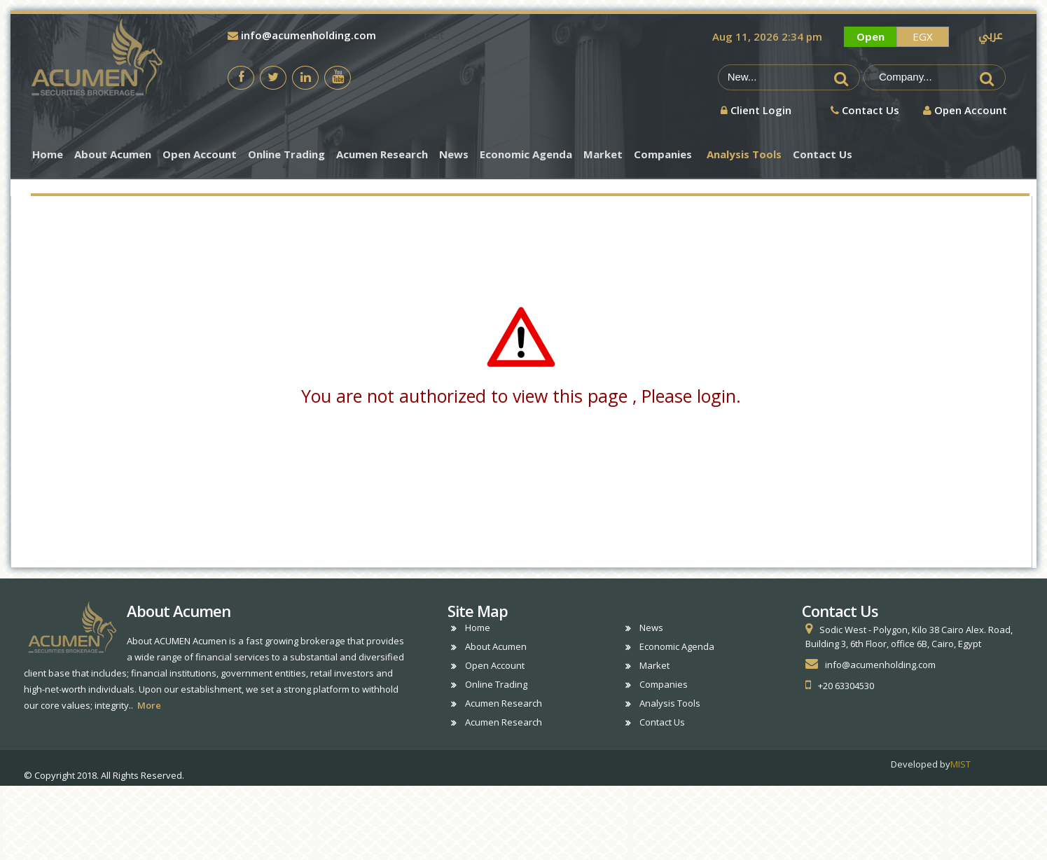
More (149, 705)
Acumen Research (382, 154)
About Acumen (112, 154)
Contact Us (822, 154)
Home (47, 154)
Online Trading (286, 154)
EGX (923, 36)
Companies (663, 154)
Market (603, 154)
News (454, 154)
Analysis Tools (744, 154)
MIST (960, 764)
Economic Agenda (526, 154)
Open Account (199, 154)
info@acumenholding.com (302, 35)
